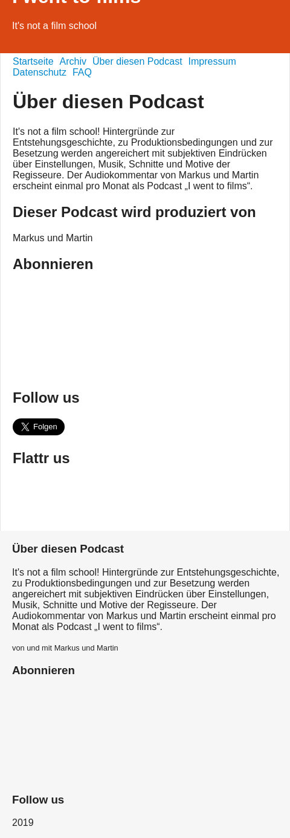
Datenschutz (39, 72)
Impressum (212, 61)
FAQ (82, 72)
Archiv (73, 61)
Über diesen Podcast (137, 61)
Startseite (33, 61)
